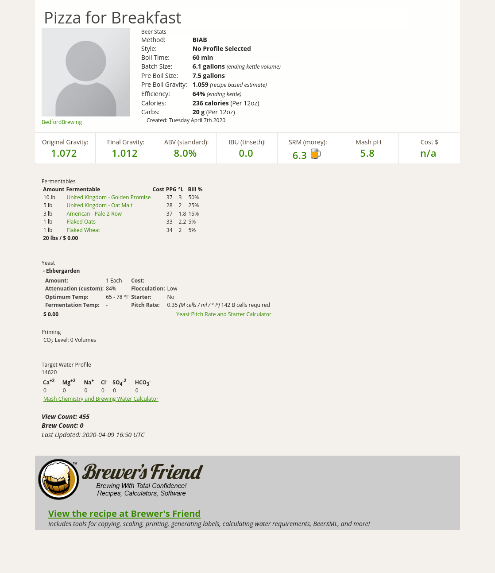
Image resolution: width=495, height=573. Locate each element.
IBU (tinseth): (247, 142)
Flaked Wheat (83, 230)
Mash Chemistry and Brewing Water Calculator (101, 399)
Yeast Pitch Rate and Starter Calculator (223, 314)
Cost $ (430, 142)
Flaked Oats (80, 221)
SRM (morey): (308, 142)
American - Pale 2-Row (94, 213)
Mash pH (368, 142)
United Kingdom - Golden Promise (108, 197)
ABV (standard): (186, 142)
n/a (428, 153)
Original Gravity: (65, 142)
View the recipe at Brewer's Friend (124, 513)
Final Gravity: (125, 142)
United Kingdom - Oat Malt (99, 205)
